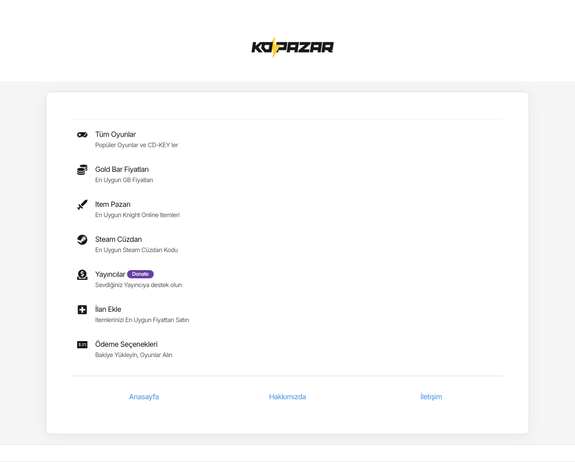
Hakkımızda (287, 397)
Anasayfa (144, 397)
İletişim (431, 397)
